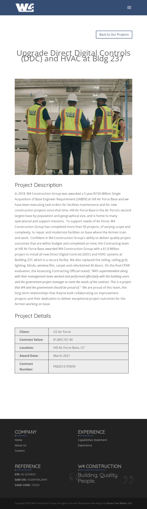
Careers (20, 450)
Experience (85, 445)
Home (18, 440)
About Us (20, 445)
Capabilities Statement (92, 440)
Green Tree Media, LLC (119, 503)
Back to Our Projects (114, 34)
